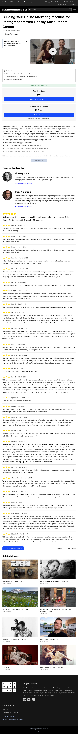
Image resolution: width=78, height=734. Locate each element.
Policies (39, 731)
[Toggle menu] (74, 9)
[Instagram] (33, 699)
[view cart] (72, 2)
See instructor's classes (23, 183)
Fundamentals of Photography (13, 581)
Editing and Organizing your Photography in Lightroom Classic (56, 610)
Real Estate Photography (49, 639)
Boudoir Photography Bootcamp (51, 667)
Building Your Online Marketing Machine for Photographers (12, 43)
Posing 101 (6, 667)
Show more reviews (13, 548)
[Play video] (52, 51)
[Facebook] (29, 699)
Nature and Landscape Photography (15, 609)
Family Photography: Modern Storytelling (54, 581)
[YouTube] (24, 699)
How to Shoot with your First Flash (14, 639)
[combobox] (49, 9)
